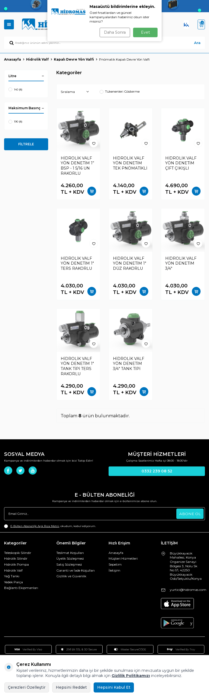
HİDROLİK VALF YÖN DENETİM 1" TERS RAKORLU (77, 263)
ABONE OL (190, 513)
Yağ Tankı (11, 576)
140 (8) (15, 89)
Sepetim (115, 564)
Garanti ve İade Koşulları (75, 570)
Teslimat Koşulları (70, 553)
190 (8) (15, 122)
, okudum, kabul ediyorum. (50, 526)
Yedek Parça (13, 582)
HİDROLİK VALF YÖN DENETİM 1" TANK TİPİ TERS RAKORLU (77, 366)
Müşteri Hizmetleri (123, 558)
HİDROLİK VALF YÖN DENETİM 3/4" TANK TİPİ (128, 363)
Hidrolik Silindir (15, 558)
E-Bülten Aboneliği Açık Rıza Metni (34, 526)
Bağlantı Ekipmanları (21, 588)
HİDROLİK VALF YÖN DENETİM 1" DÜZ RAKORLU (129, 263)
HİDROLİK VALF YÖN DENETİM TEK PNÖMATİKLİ (130, 163)
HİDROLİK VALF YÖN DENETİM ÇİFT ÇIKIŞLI (180, 163)
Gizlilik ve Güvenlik (71, 576)
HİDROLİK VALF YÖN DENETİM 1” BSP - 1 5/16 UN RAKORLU (77, 166)
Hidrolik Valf (37, 59)
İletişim (114, 570)
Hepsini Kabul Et (113, 687)
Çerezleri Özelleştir (26, 687)
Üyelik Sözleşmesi (70, 558)
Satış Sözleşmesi (69, 564)
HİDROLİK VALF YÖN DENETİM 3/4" (180, 263)
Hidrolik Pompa (16, 564)
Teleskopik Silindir (17, 553)
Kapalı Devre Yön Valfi (74, 59)
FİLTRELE (26, 144)
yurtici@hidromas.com (188, 590)
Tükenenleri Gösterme (120, 91)
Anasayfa (12, 59)
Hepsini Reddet (71, 687)
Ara (197, 42)
